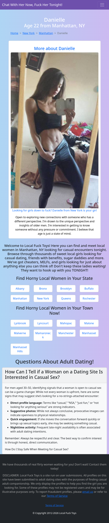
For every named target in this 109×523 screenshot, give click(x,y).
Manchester (66, 333)
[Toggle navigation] (102, 4)
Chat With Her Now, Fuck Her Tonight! (32, 4)
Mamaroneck (43, 335)
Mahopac (66, 323)
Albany (20, 288)
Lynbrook (20, 323)
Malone (89, 323)
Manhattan (46, 33)
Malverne (20, 333)
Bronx (43, 288)
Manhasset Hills (20, 349)
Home (14, 33)
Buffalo (89, 288)
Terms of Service (57, 496)
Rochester (89, 298)
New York (29, 33)
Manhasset (89, 333)
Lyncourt (43, 323)
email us (87, 492)
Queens (66, 298)
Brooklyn (66, 288)
